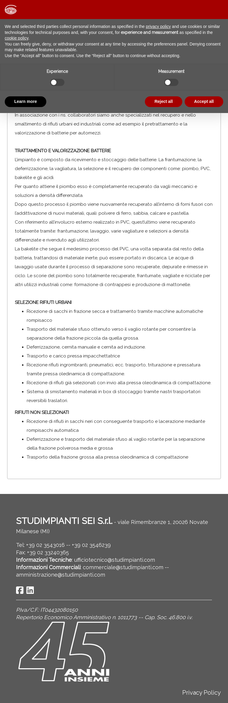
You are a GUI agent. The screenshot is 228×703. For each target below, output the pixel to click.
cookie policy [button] (16, 38)
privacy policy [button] (158, 26)
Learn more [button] (25, 101)
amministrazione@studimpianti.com (60, 575)
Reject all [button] (163, 101)
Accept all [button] (204, 101)
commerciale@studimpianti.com (123, 567)
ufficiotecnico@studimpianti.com (114, 560)
